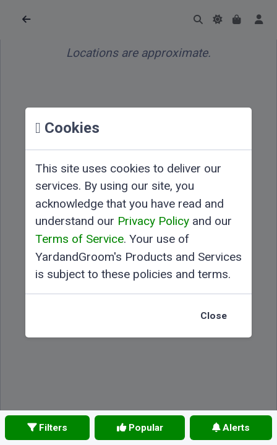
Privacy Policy (153, 221)
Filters (47, 427)
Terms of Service (79, 239)
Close (213, 315)
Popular (140, 427)
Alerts (231, 427)
